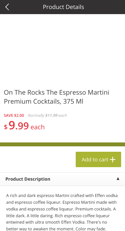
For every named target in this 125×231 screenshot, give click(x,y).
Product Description (27, 179)
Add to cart (95, 159)
